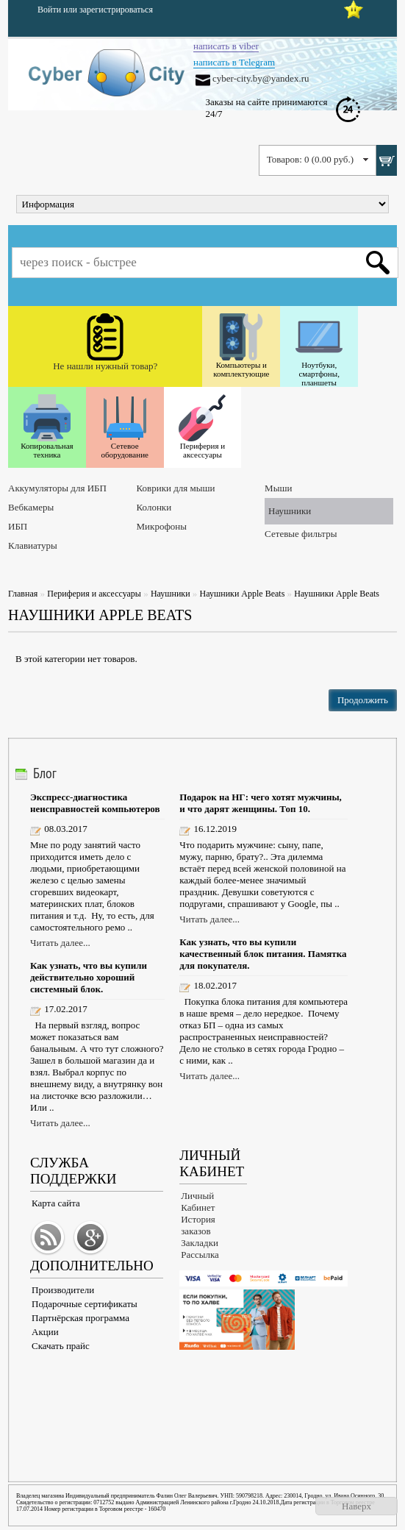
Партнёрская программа (80, 1317)
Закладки (199, 1242)
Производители (63, 1289)
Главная (22, 593)
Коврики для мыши (176, 488)
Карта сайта (56, 1203)
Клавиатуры (32, 545)
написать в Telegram (234, 62)
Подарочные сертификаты (84, 1303)
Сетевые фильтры (301, 533)
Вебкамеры (31, 507)
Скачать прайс (61, 1345)
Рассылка (200, 1254)
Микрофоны (162, 526)
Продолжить (362, 699)
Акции (45, 1331)
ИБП (17, 526)
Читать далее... (60, 942)
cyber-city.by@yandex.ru (260, 78)
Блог (45, 773)
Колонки (154, 507)
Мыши (278, 488)
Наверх (356, 1506)
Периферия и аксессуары (94, 593)
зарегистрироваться (116, 9)
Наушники (289, 510)
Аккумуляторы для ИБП (57, 488)
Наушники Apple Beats (242, 593)
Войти (49, 9)
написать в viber (226, 45)
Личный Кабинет (198, 1201)
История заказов (198, 1225)
